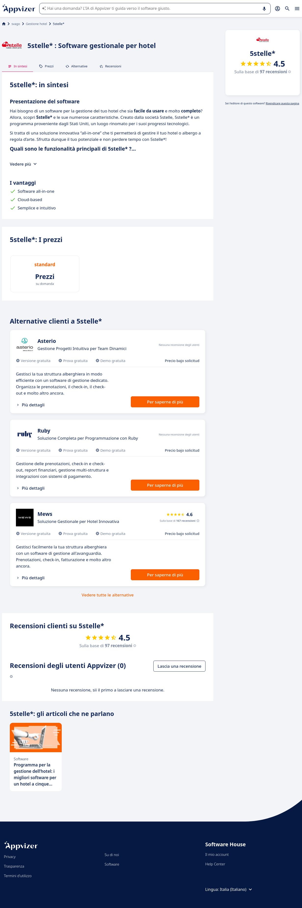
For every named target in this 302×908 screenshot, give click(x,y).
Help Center (215, 863)
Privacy (9, 856)
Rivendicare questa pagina (282, 103)
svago (16, 24)
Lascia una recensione (179, 666)
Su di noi (112, 854)
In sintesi (17, 66)
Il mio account (217, 854)
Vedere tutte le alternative (107, 594)
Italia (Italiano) (236, 889)
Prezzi (46, 66)
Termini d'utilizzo (18, 875)
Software (112, 864)
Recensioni (110, 66)
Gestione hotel (36, 24)
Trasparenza (14, 866)
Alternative (76, 66)
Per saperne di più (165, 402)
